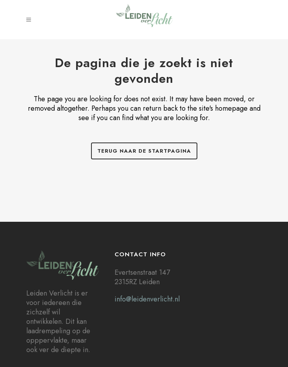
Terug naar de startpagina (144, 151)
